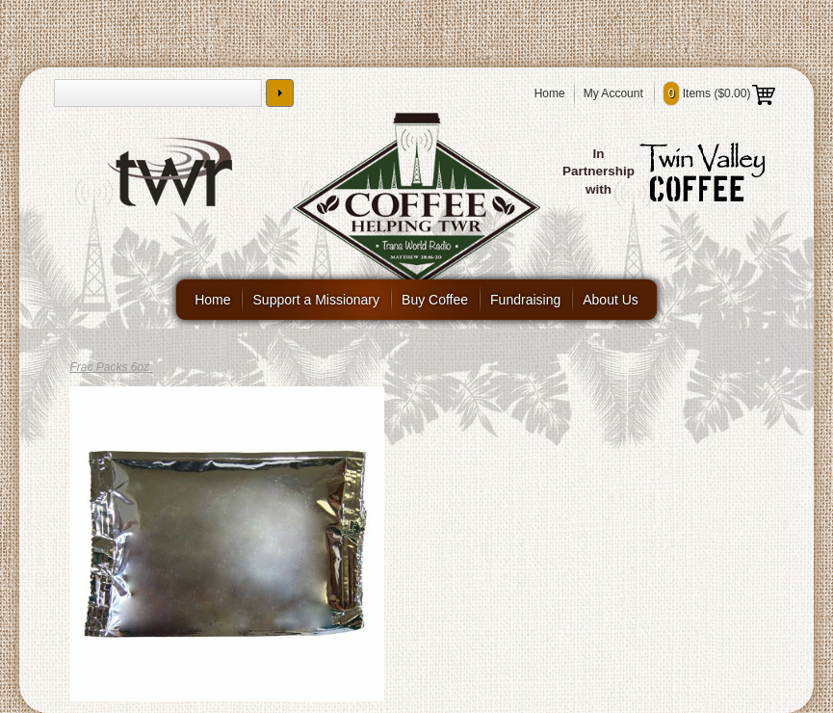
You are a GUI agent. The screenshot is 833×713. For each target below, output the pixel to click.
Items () (720, 93)
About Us (610, 299)
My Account (613, 93)
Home (549, 93)
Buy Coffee (435, 299)
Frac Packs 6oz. (110, 367)
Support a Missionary (316, 299)
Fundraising (525, 299)
